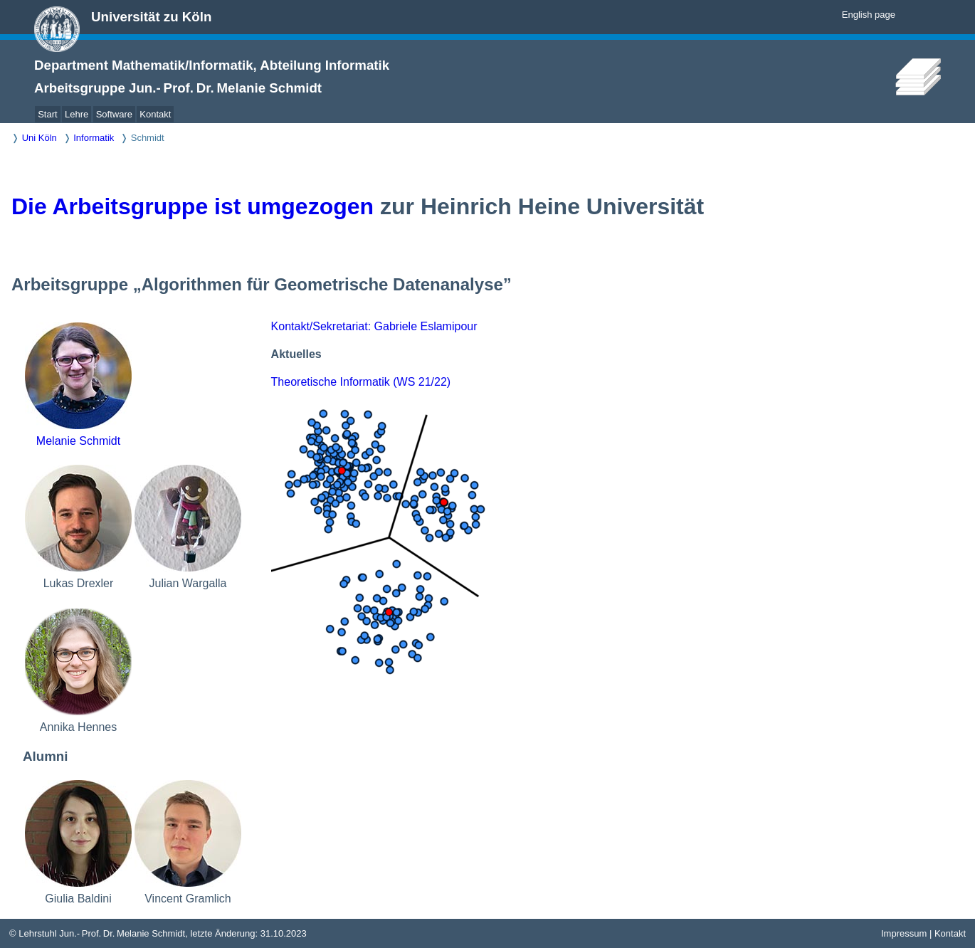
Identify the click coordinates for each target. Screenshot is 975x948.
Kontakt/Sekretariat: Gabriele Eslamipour (374, 326)
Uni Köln (39, 137)
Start (47, 114)
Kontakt (155, 114)
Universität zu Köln (151, 16)
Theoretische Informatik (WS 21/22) (361, 382)
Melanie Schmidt (78, 441)
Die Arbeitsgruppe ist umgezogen (192, 206)
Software (114, 114)
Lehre (76, 114)
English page (868, 14)
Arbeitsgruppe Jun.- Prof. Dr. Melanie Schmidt (178, 87)
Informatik (93, 137)
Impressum (904, 933)
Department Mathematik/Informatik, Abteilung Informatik (211, 65)
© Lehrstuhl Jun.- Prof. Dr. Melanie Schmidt (97, 933)
